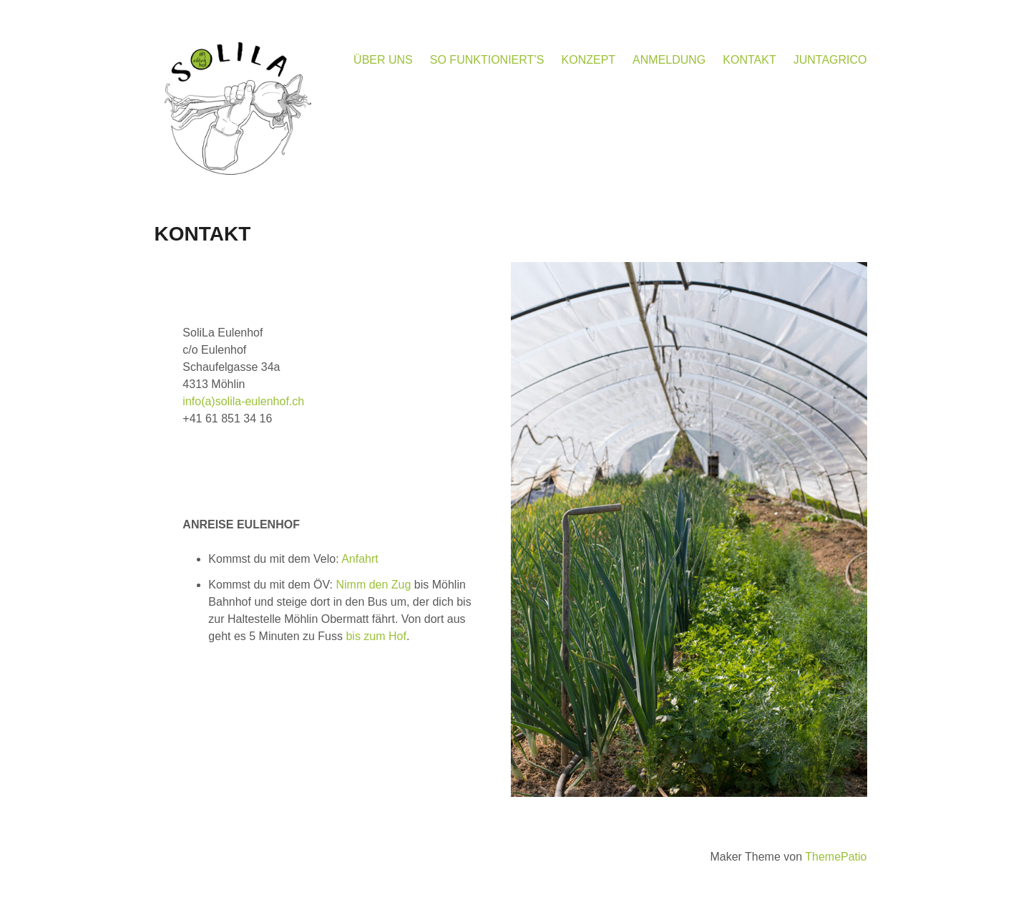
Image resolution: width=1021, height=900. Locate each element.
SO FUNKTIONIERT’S (487, 60)
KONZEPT (589, 60)
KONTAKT (749, 60)
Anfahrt (359, 559)
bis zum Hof (376, 636)
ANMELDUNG (668, 60)
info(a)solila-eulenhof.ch (243, 401)
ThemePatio (835, 857)
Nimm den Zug (373, 585)
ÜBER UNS (383, 60)
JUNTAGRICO (830, 60)
